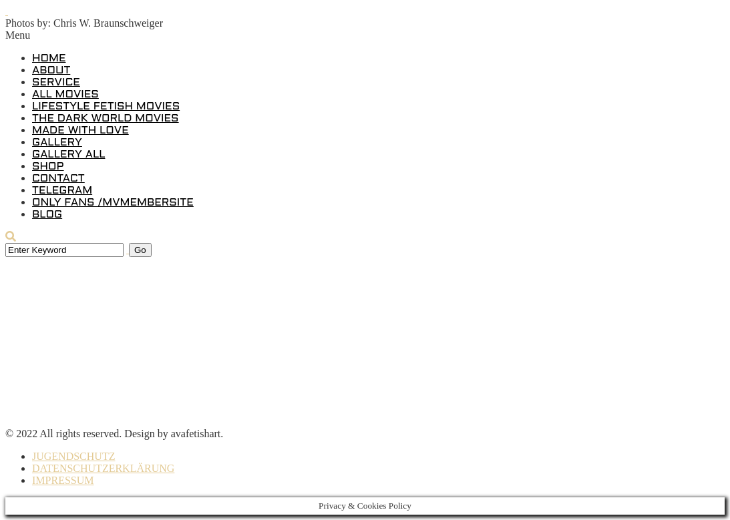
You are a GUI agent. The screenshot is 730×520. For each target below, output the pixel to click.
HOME (48, 58)
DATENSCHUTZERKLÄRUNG (103, 468)
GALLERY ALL (68, 155)
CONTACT (58, 179)
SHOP (48, 167)
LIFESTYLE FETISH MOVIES (106, 106)
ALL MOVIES (65, 94)
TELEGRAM (62, 191)
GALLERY (57, 143)
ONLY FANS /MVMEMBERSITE (113, 203)
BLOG (47, 215)
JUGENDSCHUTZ (73, 456)
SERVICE (56, 82)
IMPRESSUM (63, 480)
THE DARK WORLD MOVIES (105, 118)
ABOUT (51, 70)
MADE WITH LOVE (80, 130)
